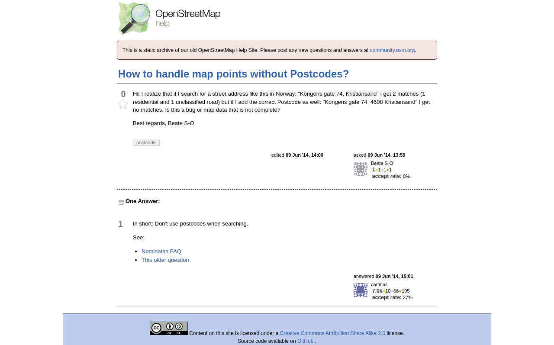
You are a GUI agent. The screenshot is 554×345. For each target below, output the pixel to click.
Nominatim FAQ (161, 251)
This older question (165, 260)
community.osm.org (392, 50)
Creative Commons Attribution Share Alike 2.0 (332, 333)
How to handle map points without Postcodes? (233, 74)
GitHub (306, 341)
